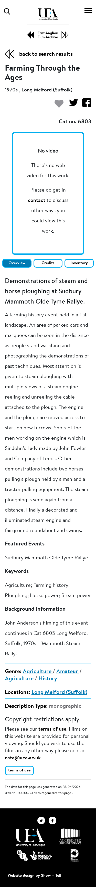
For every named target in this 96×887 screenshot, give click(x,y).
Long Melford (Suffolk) (59, 692)
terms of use (52, 729)
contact (36, 200)
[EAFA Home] (48, 23)
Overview (16, 263)
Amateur (67, 672)
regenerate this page (56, 793)
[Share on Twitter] (71, 105)
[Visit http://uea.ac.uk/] (30, 837)
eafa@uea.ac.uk (23, 758)
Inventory (79, 263)
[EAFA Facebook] (54, 820)
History (47, 679)
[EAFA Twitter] (43, 820)
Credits (48, 263)
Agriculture (38, 672)
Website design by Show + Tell (34, 876)
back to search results (46, 54)
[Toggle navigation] (88, 11)
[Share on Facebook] (84, 105)
